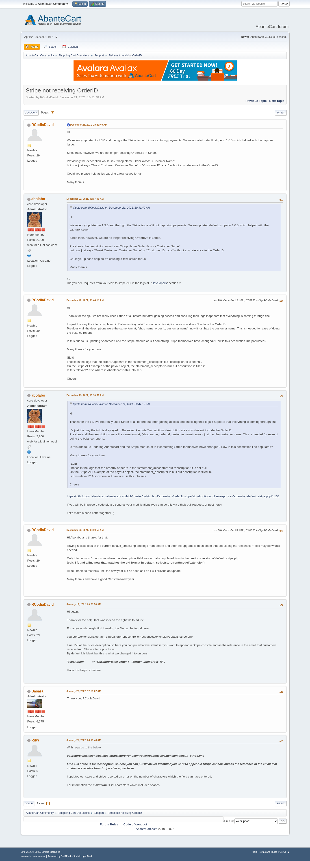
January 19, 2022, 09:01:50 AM (84, 604)
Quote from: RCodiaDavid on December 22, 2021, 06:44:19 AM (111, 404)
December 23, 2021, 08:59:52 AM (85, 530)
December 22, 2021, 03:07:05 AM (85, 198)
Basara (37, 691)
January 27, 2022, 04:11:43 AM (84, 740)
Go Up (29, 803)
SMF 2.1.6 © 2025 (30, 851)
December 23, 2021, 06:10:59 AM (85, 395)
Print (281, 112)
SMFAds (25, 856)
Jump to (228, 821)
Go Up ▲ (285, 851)
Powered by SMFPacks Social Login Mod (70, 856)
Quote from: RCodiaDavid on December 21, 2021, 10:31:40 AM (111, 207)
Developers (159, 283)
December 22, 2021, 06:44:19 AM (85, 300)
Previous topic (256, 101)
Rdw (35, 740)
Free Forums (39, 856)
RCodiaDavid (42, 125)
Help (254, 851)
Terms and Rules (268, 851)
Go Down (31, 112)
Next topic (276, 101)
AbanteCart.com (146, 829)
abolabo (38, 199)
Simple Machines (51, 851)
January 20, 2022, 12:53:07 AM (84, 691)
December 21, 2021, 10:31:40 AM (88, 124)
